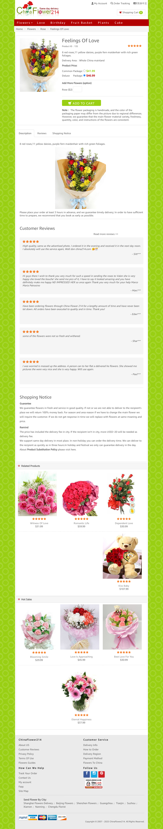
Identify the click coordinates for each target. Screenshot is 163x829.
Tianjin (120, 803)
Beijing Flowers (64, 803)
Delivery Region (92, 753)
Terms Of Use (26, 758)
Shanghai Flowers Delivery (38, 803)
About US (24, 745)
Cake (119, 22)
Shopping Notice (61, 133)
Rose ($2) (67, 89)
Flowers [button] (24, 22)
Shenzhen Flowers (87, 803)
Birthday (58, 22)
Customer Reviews (29, 749)
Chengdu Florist (57, 806)
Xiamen (28, 806)
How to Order (91, 749)
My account (25, 782)
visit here (71, 449)
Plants (103, 22)
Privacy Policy (26, 753)
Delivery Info (90, 745)
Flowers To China (92, 762)
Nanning (40, 806)
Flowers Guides (27, 762)
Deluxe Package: (78, 75)
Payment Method (92, 758)
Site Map (23, 791)
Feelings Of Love (59, 29)
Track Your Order (28, 773)
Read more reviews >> (106, 234)
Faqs (21, 786)
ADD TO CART (81, 103)
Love (41, 22)
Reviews (41, 133)
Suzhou (131, 803)
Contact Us (25, 777)
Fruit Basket (82, 22)
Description (25, 133)
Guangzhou (106, 803)
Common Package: (78, 71)
